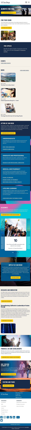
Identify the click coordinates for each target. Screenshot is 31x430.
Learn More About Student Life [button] (8, 374)
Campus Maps (3, 406)
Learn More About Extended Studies (12, 198)
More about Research (6, 301)
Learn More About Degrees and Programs (10, 214)
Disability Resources (4, 410)
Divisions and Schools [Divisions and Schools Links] (15, 424)
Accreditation (3, 402)
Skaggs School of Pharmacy (10, 179)
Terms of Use (17, 428)
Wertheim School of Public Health (12, 182)
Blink (2, 404)
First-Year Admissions (9, 147)
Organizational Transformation (21, 402)
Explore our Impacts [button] (8, 12)
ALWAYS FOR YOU (7, 9)
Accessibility (27, 427)
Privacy (13, 428)
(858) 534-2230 (19, 397)
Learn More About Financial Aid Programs (10, 357)
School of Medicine (8, 177)
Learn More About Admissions (8, 133)
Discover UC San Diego (8, 385)
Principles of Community (20, 404)
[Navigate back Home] (6, 2)
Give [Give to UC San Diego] (18, 417)
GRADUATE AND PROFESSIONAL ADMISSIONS (13, 162)
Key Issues (3, 413)
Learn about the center (7, 320)
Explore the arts (15, 277)
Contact (2, 408)
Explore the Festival (6, 27)
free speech (16, 50)
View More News (24, 70)
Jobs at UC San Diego (20, 406)
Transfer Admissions (8, 149)
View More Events (6, 63)
